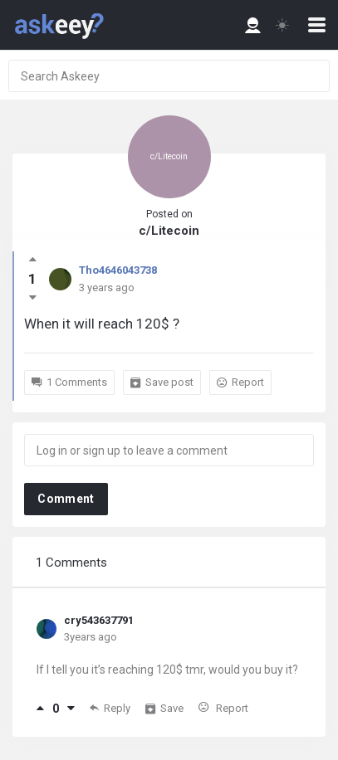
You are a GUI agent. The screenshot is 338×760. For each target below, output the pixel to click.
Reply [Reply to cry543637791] (110, 707)
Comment (65, 498)
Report (240, 382)
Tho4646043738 (118, 270)
